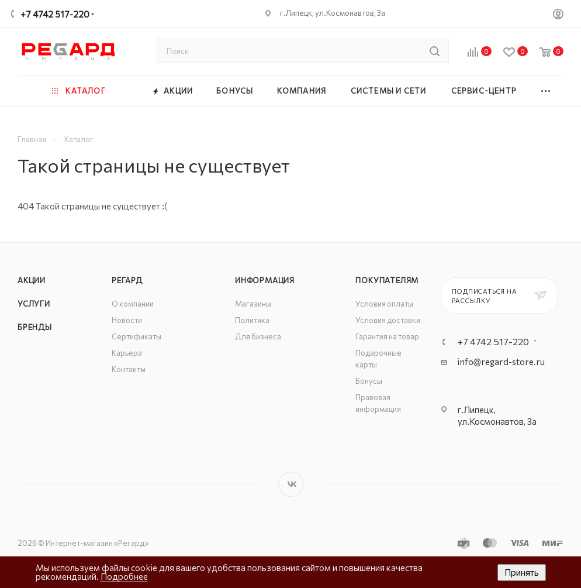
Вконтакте (290, 484)
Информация (265, 280)
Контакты (129, 369)
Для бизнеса (258, 336)
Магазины (253, 303)
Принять (521, 572)
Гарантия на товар (387, 336)
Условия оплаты (384, 303)
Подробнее (124, 576)
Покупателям (387, 280)
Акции (32, 280)
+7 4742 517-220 (54, 14)
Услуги (34, 303)
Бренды (35, 327)
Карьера (127, 352)
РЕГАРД (127, 280)
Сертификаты (136, 336)
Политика (252, 320)
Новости (127, 320)
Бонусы (368, 381)
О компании (133, 303)
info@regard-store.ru (501, 361)
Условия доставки (387, 320)
